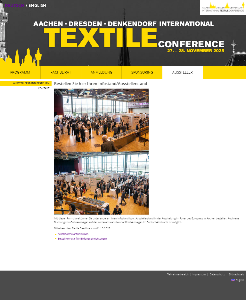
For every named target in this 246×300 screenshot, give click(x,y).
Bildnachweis (236, 274)
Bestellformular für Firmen (73, 234)
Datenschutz (217, 274)
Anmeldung (101, 72)
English (37, 5)
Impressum (199, 274)
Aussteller (182, 72)
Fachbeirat (61, 72)
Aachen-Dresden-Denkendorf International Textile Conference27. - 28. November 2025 (123, 37)
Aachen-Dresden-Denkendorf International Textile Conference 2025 (171, 7)
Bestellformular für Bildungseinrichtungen (82, 238)
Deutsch (14, 5)
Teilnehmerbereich (178, 274)
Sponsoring (142, 72)
